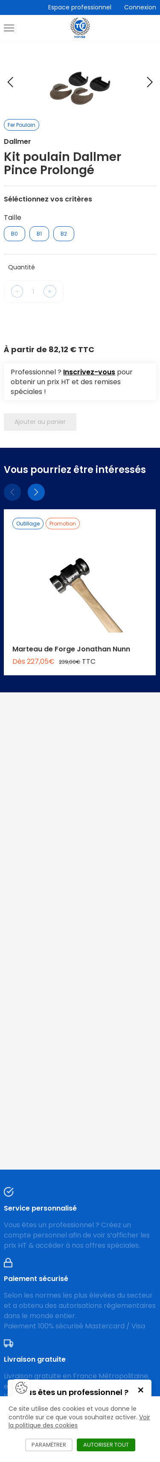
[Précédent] (12, 492)
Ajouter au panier (40, 421)
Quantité (21, 267)
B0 (14, 233)
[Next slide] (149, 82)
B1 (39, 233)
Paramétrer (52, 1445)
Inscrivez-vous (89, 372)
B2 (64, 233)
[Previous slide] (10, 82)
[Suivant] (36, 492)
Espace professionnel (79, 7)
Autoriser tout (109, 1445)
